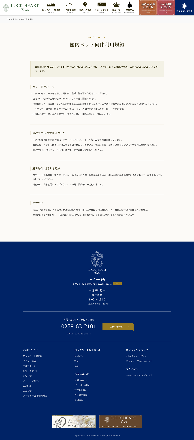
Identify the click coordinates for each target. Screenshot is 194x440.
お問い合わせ (116, 326)
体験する (78, 356)
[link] (184, 7)
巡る (76, 365)
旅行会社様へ (80, 390)
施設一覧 (27, 375)
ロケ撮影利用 (80, 395)
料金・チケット (30, 370)
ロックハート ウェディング (139, 375)
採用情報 (78, 400)
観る (76, 361)
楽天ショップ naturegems (139, 361)
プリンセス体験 (82, 385)
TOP (9, 19)
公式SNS (27, 385)
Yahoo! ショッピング (136, 356)
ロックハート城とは (32, 356)
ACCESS (117, 283)
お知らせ (27, 390)
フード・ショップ (31, 380)
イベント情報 (29, 361)
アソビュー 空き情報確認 (35, 395)
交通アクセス (29, 365)
